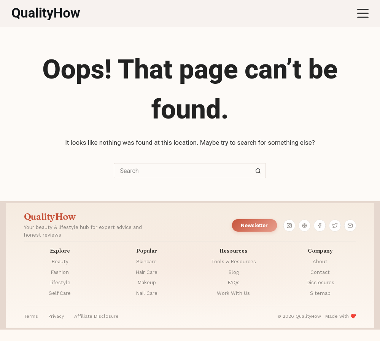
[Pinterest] (304, 225)
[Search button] (258, 170)
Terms (31, 316)
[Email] (350, 225)
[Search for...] (182, 170)
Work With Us (233, 293)
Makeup (146, 282)
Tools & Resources (233, 261)
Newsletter (254, 225)
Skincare (146, 261)
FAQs (233, 282)
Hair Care (146, 272)
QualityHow (45, 13)
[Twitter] (335, 225)
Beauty (59, 261)
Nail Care (146, 293)
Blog (233, 272)
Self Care (60, 293)
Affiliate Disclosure (96, 316)
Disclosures (320, 282)
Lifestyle (59, 282)
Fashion (60, 272)
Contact (320, 272)
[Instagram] (289, 225)
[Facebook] (319, 225)
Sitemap (320, 293)
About (320, 261)
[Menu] (363, 13)
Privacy (56, 316)
